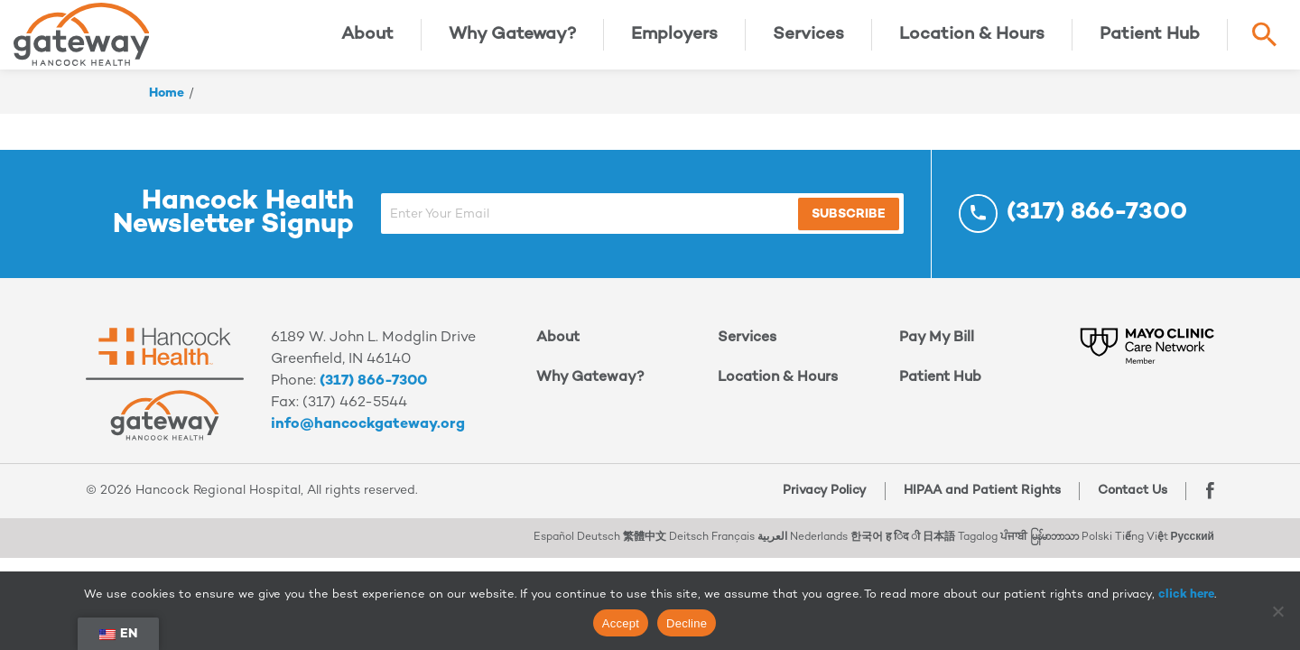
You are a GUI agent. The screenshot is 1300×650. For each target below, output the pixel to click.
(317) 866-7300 (373, 388)
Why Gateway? (512, 38)
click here (1186, 595)
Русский (1193, 545)
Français (733, 545)
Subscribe (823, 221)
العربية (772, 545)
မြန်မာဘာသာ (1054, 545)
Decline (686, 623)
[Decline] (1277, 611)
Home (166, 100)
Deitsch (689, 545)
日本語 (939, 545)
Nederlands (819, 545)
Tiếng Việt (1141, 545)
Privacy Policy (822, 498)
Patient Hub (1150, 38)
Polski (1097, 545)
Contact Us (1130, 498)
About (367, 38)
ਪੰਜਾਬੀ (1013, 545)
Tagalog (978, 545)
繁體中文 (644, 545)
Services (808, 38)
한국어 (866, 545)
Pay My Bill (936, 345)
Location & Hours (972, 38)
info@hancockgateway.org (368, 432)
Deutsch (598, 545)
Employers (674, 38)
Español (554, 545)
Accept (620, 623)
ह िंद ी (903, 545)
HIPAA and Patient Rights (979, 498)
